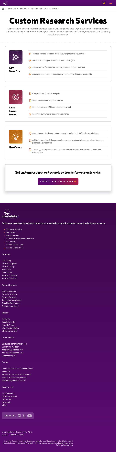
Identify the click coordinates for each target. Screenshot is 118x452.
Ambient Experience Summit (14, 380)
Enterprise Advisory (10, 306)
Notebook (6, 402)
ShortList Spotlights (10, 328)
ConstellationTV (8, 322)
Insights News (8, 393)
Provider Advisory (9, 294)
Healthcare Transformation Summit (16, 374)
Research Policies (9, 278)
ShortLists (6, 269)
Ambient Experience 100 (12, 350)
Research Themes (9, 275)
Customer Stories (9, 396)
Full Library (6, 260)
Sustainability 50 (9, 356)
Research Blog (8, 266)
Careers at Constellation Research (20, 239)
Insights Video (8, 325)
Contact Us (10, 242)
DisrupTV (6, 319)
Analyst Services (17, 9)
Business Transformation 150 (14, 344)
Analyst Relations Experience (14, 377)
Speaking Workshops (11, 303)
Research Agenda (9, 263)
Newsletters (7, 399)
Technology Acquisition (11, 300)
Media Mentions (12, 235)
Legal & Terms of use (14, 248)
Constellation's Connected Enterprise (17, 368)
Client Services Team (14, 245)
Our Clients (10, 232)
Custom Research (9, 297)
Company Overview (14, 229)
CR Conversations (9, 331)
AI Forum (6, 371)
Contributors (7, 272)
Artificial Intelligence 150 (12, 353)
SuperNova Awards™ (10, 347)
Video (4, 405)
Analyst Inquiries (9, 291)
